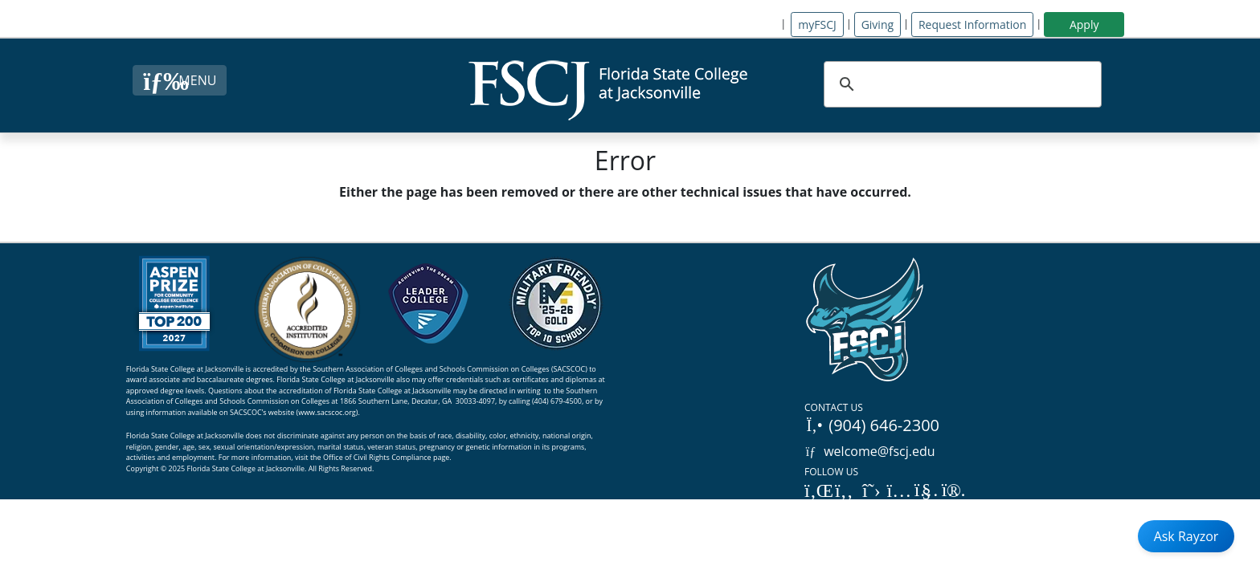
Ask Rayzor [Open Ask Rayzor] (1186, 536)
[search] (960, 84)
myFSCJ (817, 24)
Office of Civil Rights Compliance (377, 457)
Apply (1084, 24)
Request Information (972, 24)
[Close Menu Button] (180, 80)
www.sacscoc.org (327, 412)
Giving (877, 24)
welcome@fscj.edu (869, 451)
